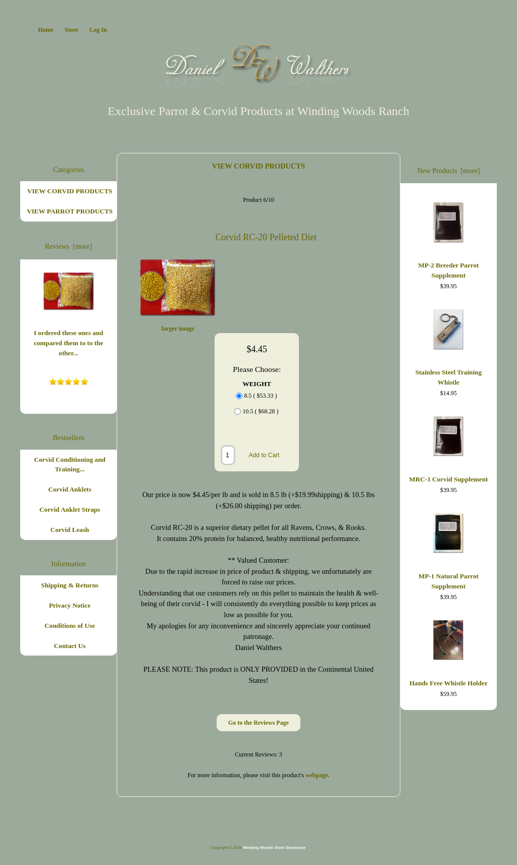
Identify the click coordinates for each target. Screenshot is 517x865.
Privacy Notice (69, 605)
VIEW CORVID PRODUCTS (258, 166)
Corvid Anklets (69, 489)
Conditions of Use (69, 625)
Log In (98, 29)
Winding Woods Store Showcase (274, 847)
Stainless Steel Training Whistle (449, 345)
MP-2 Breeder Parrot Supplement (448, 238)
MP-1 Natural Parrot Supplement (449, 549)
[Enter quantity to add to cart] (228, 455)
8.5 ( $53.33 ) (260, 396)
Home (46, 29)
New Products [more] (448, 171)
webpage (316, 775)
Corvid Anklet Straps (69, 509)
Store (71, 29)
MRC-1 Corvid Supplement (448, 447)
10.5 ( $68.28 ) (260, 411)
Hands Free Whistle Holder (448, 651)
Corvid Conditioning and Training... (69, 464)
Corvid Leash (69, 529)
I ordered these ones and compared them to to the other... (69, 312)
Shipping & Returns (69, 585)
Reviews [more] (68, 246)
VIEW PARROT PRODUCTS (70, 211)
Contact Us (70, 646)
